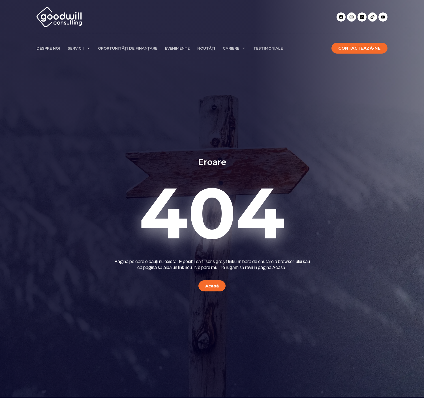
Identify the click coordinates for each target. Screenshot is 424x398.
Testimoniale (268, 48)
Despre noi (48, 48)
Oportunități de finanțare (127, 48)
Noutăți (206, 48)
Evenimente (177, 48)
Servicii (79, 48)
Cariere (234, 48)
